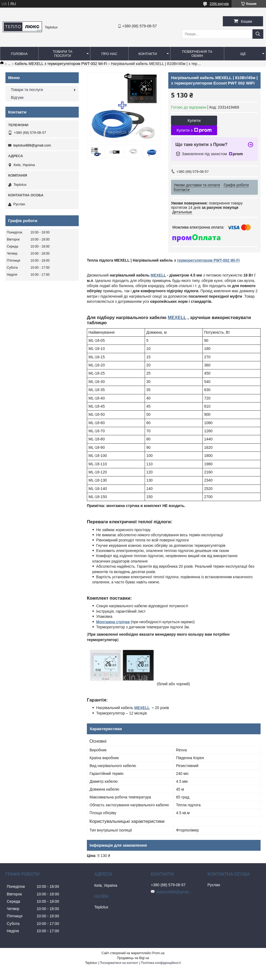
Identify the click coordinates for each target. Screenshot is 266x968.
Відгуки (17, 97)
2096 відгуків (219, 4)
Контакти (147, 54)
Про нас (110, 54)
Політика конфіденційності (161, 963)
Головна (19, 54)
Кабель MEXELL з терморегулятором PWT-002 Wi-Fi (61, 63)
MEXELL (158, 275)
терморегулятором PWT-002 (203, 260)
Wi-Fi (234, 260)
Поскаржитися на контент (119, 963)
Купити (194, 120)
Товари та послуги (62, 54)
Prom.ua (158, 953)
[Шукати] (257, 34)
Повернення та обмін (197, 54)
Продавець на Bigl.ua (133, 958)
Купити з (193, 130)
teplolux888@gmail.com (32, 145)
